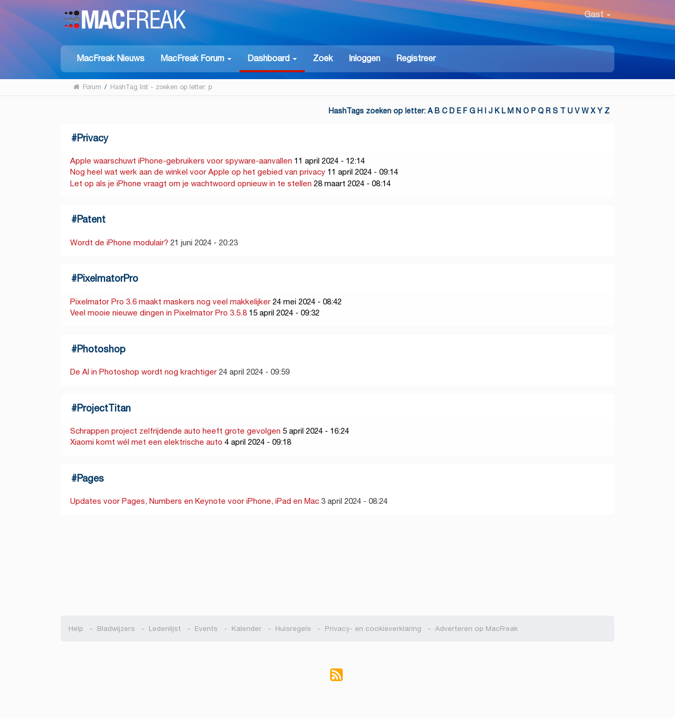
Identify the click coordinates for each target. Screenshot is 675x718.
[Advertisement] (337, 566)
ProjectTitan (104, 408)
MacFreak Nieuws (110, 58)
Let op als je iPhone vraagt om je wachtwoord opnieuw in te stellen (191, 183)
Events (206, 628)
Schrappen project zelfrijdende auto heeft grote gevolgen (175, 431)
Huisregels (293, 628)
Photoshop (101, 349)
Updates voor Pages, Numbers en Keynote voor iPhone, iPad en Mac (194, 501)
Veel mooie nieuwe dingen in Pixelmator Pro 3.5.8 (158, 313)
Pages (90, 478)
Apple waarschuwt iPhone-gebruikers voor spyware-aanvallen (181, 161)
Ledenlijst (165, 628)
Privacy (92, 138)
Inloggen (364, 58)
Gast (597, 14)
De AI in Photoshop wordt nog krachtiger (143, 372)
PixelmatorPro (107, 278)
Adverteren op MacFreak (476, 628)
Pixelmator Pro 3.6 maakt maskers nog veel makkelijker (170, 301)
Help (76, 628)
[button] (195, 57)
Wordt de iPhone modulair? (119, 242)
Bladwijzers (116, 628)
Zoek (323, 58)
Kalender (247, 628)
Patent (91, 219)
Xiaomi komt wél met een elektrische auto (146, 442)
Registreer (416, 58)
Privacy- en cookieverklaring (373, 628)
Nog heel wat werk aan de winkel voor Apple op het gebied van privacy (197, 172)
